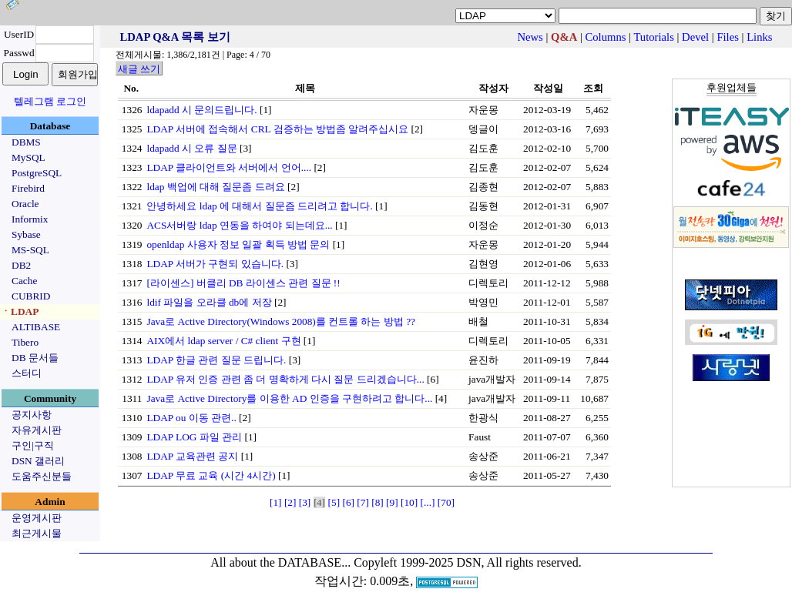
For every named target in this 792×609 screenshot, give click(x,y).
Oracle (25, 203)
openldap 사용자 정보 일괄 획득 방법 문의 (238, 244)
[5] (334, 502)
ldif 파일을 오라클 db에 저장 (208, 302)
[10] (409, 502)
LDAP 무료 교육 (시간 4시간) (210, 475)
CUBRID (31, 296)
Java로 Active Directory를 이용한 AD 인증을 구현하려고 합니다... (289, 398)
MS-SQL (30, 250)
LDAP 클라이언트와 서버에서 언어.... (228, 167)
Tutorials (653, 37)
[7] (363, 502)
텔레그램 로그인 (50, 101)
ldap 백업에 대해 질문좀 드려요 (215, 186)
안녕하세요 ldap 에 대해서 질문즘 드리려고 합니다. (259, 206)
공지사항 (32, 414)
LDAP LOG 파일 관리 (194, 437)
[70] (446, 502)
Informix (30, 219)
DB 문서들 (35, 357)
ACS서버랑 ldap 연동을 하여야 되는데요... (239, 225)
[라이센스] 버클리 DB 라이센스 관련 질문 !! (243, 283)
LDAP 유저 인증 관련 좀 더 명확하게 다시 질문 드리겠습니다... (285, 379)
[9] (392, 502)
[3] (305, 502)
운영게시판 (37, 518)
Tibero (25, 342)
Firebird (28, 188)
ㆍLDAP (20, 311)
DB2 (21, 265)
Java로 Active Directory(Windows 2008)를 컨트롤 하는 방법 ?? (280, 321)
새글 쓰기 (139, 69)
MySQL (28, 157)
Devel (695, 37)
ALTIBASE (36, 327)
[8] (377, 502)
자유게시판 (37, 430)
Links (759, 37)
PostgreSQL (37, 173)
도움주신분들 (42, 476)
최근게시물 (37, 533)
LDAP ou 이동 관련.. (191, 417)
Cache (24, 280)
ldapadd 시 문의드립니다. (201, 109)
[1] (276, 502)
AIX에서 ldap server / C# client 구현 (223, 340)
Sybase (26, 234)
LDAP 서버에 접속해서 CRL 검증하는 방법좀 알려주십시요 (277, 129)
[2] (290, 502)
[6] (348, 502)
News (529, 37)
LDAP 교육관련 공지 (192, 456)
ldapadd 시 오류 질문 (191, 148)
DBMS (26, 142)
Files (727, 37)
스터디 (27, 373)
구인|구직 (33, 445)
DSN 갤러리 (38, 461)
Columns (606, 37)
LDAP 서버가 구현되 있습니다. (215, 263)
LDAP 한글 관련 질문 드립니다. (216, 360)
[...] (428, 502)
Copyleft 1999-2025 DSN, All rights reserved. (468, 562)
